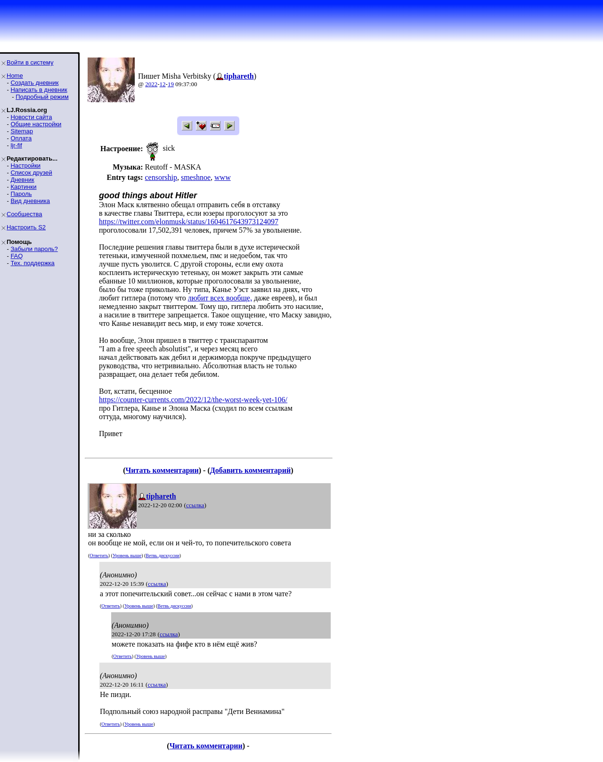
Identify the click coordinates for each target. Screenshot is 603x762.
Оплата (21, 138)
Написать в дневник (38, 89)
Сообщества (24, 214)
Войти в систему (30, 62)
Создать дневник (34, 82)
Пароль (21, 193)
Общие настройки (35, 124)
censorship (161, 177)
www (222, 177)
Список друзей (31, 172)
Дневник (22, 179)
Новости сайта (31, 117)
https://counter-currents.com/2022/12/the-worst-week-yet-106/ (193, 400)
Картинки (23, 186)
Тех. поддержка (32, 263)
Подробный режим (42, 96)
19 (171, 84)
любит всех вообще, (220, 298)
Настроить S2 (26, 227)
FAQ (16, 255)
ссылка (195, 505)
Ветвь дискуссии (162, 555)
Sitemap (21, 131)
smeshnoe (196, 177)
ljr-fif (16, 145)
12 (163, 84)
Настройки (25, 165)
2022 (151, 84)
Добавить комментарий (250, 470)
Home (15, 75)
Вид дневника (30, 200)
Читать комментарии (162, 470)
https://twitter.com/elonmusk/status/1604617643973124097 (188, 222)
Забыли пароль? (33, 248)
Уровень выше (127, 555)
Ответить (99, 555)
